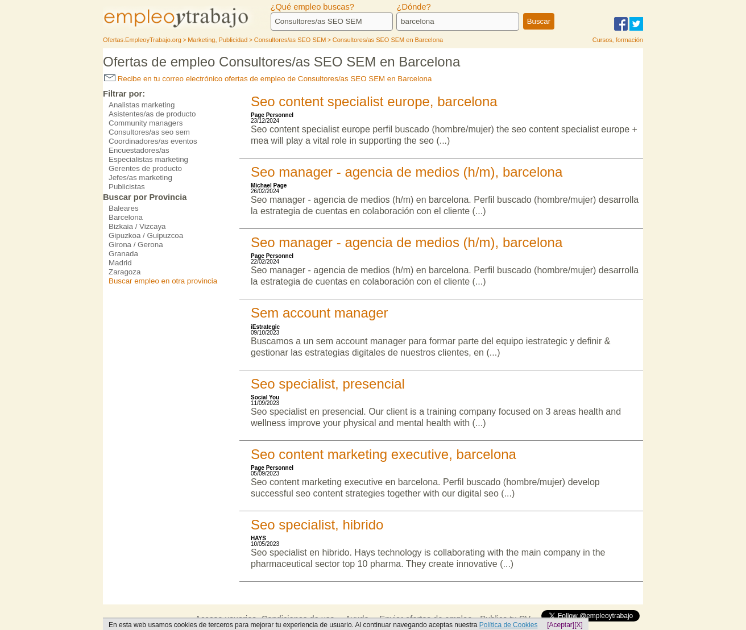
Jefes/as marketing (140, 177)
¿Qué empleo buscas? (312, 6)
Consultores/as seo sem (149, 132)
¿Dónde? (413, 6)
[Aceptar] (560, 624)
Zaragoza (124, 272)
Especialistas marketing (148, 159)
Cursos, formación (617, 39)
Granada (123, 253)
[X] (578, 624)
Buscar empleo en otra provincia (163, 281)
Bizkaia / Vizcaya (137, 226)
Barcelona (126, 217)
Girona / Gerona (136, 244)
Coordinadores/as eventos (153, 141)
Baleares (124, 208)
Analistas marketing (142, 105)
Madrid (120, 262)
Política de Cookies (508, 625)
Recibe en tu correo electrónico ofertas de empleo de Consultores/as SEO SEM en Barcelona (268, 78)
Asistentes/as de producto (152, 114)
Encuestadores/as (139, 150)
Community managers (146, 123)
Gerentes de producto (145, 168)
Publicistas (127, 186)
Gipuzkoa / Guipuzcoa (146, 235)
